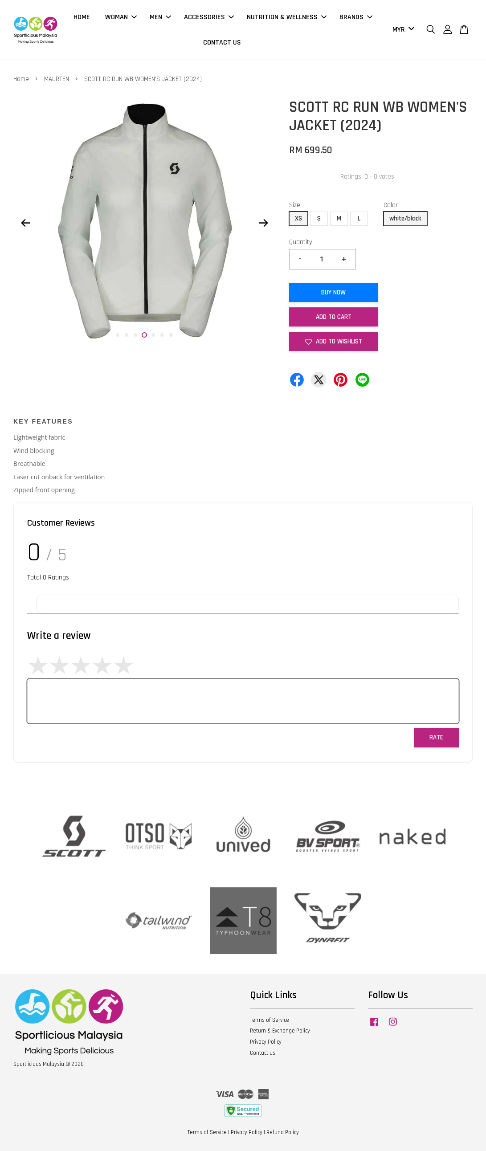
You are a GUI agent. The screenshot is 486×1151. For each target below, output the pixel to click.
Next (264, 223)
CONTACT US (222, 42)
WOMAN (121, 17)
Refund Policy (282, 1132)
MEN (160, 17)
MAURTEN (56, 79)
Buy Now (333, 292)
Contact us (262, 1053)
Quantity (300, 242)
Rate (436, 737)
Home (21, 79)
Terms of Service (269, 1020)
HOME (82, 17)
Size (294, 205)
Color (391, 205)
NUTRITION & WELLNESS (287, 17)
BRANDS (355, 17)
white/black (405, 218)
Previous (25, 223)
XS (298, 218)
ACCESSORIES (209, 17)
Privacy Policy (266, 1041)
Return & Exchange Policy (280, 1030)
